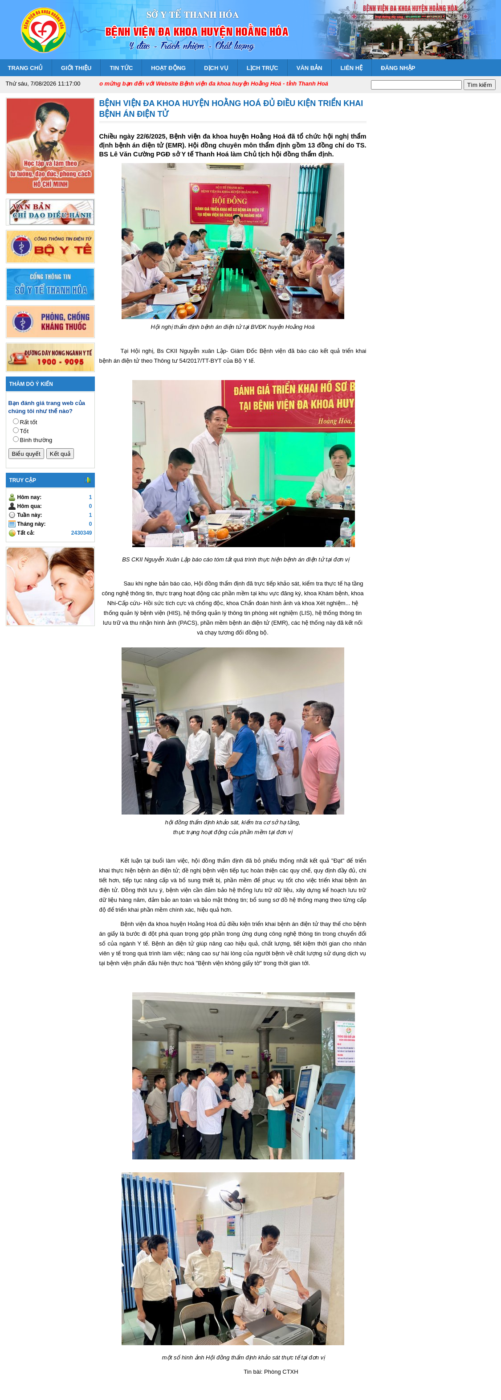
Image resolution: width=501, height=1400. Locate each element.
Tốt (24, 431)
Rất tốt (28, 422)
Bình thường (36, 440)
